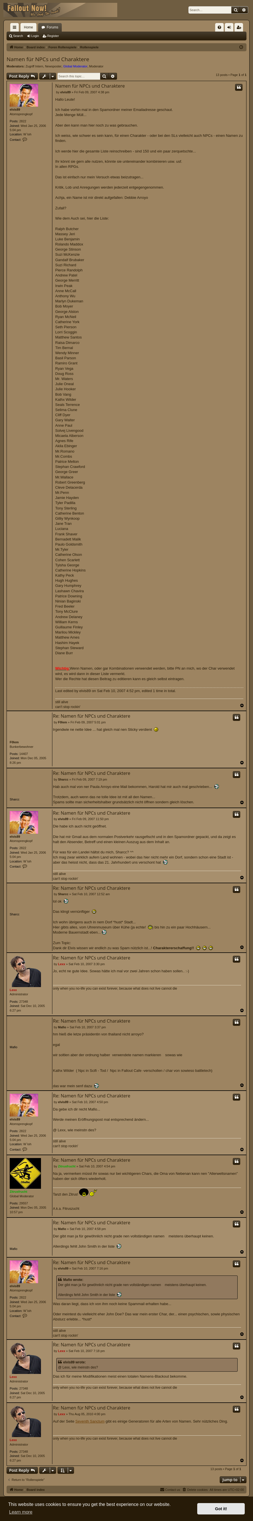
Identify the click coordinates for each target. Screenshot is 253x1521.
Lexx (13, 990)
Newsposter (53, 66)
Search (18, 36)
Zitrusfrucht (18, 1191)
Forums (52, 27)
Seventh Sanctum (90, 1421)
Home (28, 27)
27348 (23, 1001)
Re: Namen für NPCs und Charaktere (91, 716)
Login (35, 36)
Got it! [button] (221, 1508)
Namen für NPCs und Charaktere (48, 59)
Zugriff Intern (34, 66)
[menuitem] (219, 27)
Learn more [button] (20, 1512)
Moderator (96, 66)
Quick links (16, 28)
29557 (23, 1203)
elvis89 (15, 109)
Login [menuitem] (230, 28)
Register (53, 36)
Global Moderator (75, 66)
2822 (22, 121)
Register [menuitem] (240, 28)
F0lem (14, 742)
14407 (23, 754)
